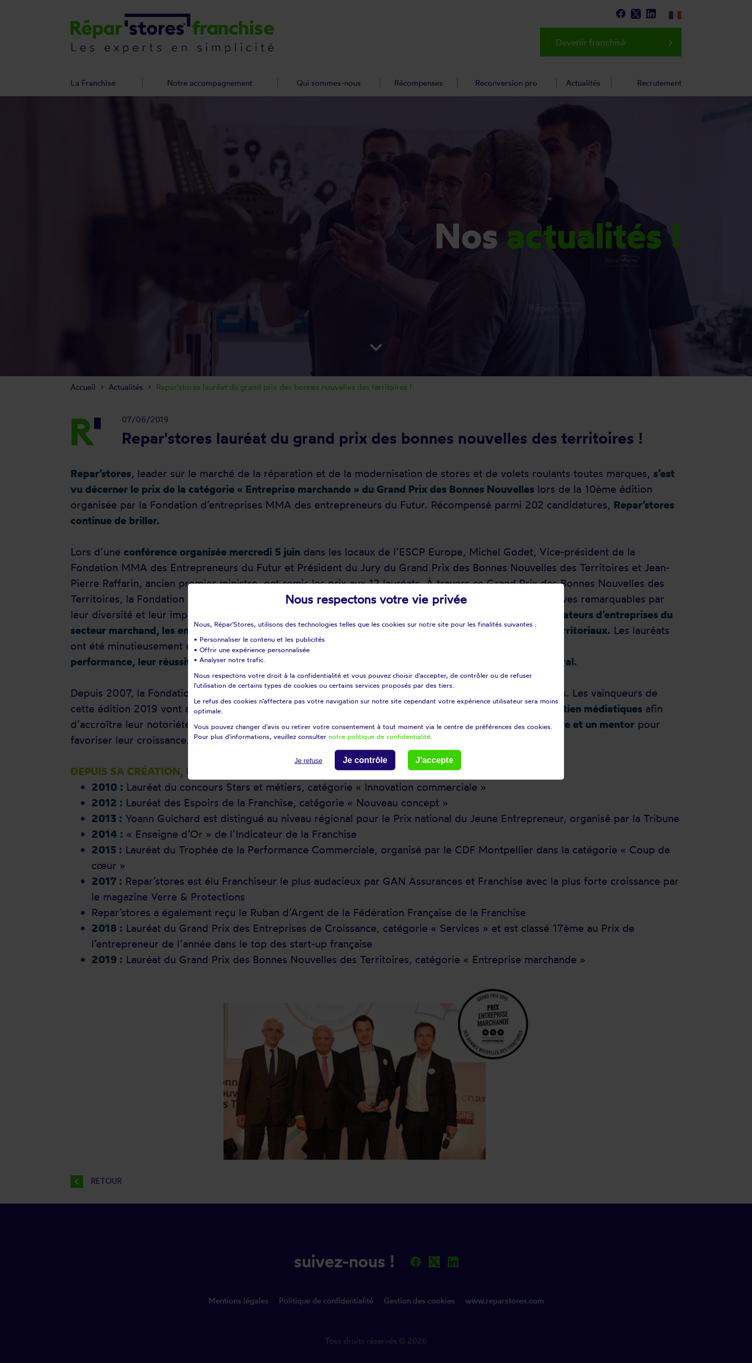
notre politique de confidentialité (379, 736)
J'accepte (434, 759)
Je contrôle (365, 759)
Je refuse (308, 760)
